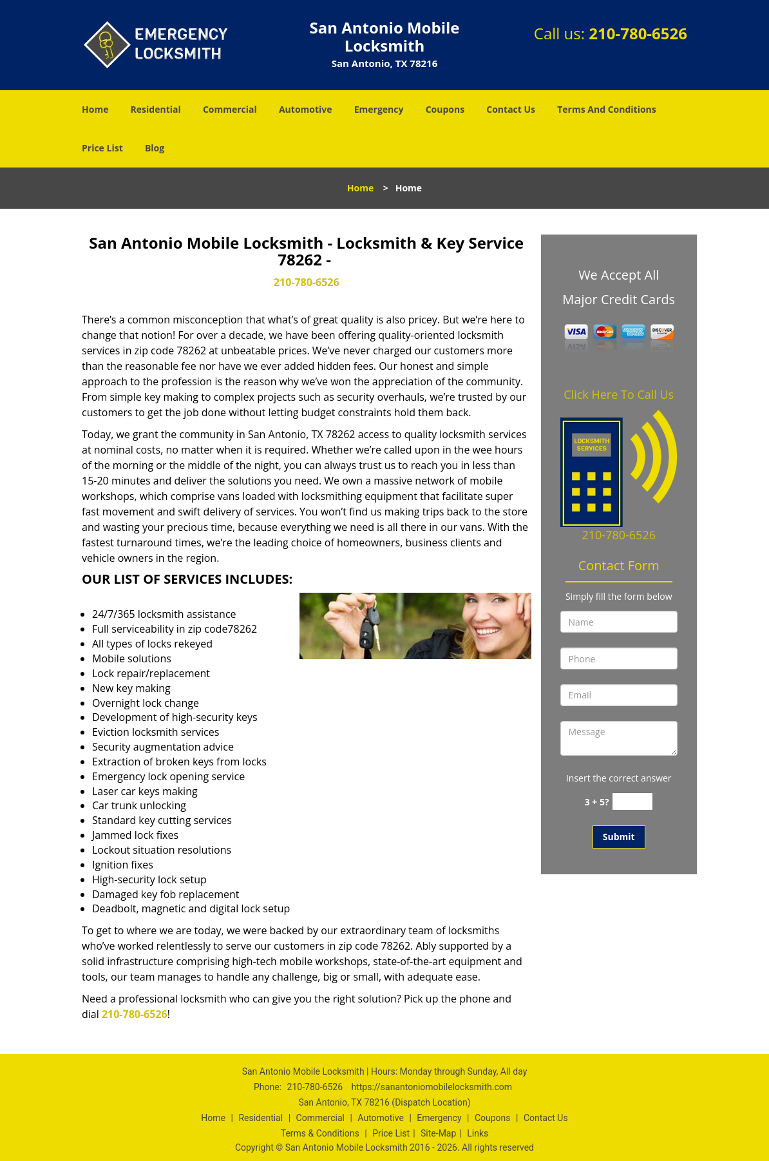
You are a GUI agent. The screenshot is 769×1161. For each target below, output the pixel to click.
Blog (154, 148)
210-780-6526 (638, 33)
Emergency (379, 109)
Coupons (445, 109)
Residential (156, 109)
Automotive (305, 109)
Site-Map (438, 1133)
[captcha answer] (632, 801)
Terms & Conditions (320, 1133)
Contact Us (510, 109)
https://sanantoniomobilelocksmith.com (431, 1087)
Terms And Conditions (606, 109)
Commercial (230, 109)
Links (477, 1133)
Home (95, 109)
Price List (102, 148)
